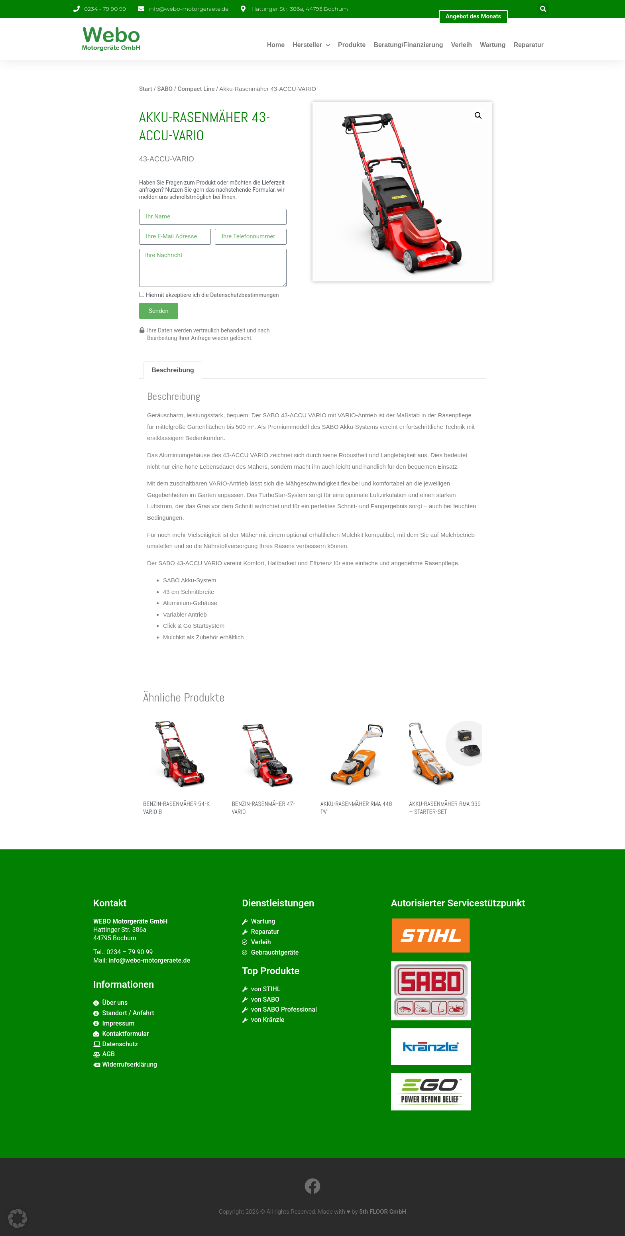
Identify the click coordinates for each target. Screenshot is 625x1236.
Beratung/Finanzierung (408, 44)
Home (276, 44)
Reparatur (528, 44)
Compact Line (196, 88)
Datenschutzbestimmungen (244, 295)
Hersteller (311, 45)
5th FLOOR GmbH (382, 1211)
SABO (165, 88)
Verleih (461, 44)
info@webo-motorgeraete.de (149, 960)
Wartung (492, 44)
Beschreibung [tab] (172, 370)
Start (145, 88)
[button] (543, 9)
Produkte (352, 44)
